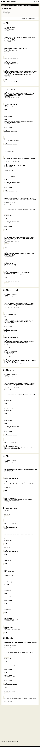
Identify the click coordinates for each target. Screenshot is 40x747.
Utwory (22, 5)
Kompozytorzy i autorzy (10, 5)
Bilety (26, 5)
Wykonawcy (18, 5)
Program (3, 5)
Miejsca (29, 5)
